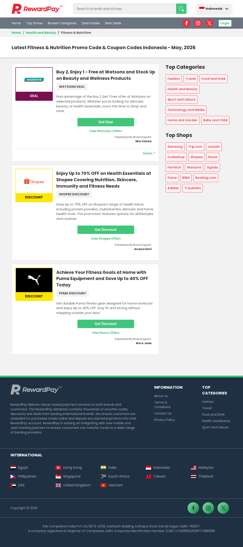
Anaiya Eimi (143, 249)
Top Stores (34, 23)
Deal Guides (91, 23)
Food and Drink (213, 79)
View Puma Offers (105, 333)
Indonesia (210, 8)
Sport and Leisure (181, 99)
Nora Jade (144, 343)
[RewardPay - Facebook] (186, 23)
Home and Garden (182, 120)
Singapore (68, 476)
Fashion (174, 79)
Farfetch (174, 167)
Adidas (173, 188)
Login (225, 23)
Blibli (186, 177)
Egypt (19, 467)
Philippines (23, 476)
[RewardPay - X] (209, 23)
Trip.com (195, 146)
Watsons (194, 167)
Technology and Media (186, 110)
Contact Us (163, 413)
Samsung (175, 146)
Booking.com (205, 177)
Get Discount (106, 229)
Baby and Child (215, 120)
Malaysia (202, 467)
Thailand (202, 476)
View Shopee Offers (106, 239)
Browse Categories (62, 23)
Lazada (214, 146)
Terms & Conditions (162, 404)
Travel (191, 79)
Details (148, 153)
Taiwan (156, 476)
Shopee (196, 157)
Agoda (212, 167)
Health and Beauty (41, 33)
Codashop (176, 157)
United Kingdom (73, 485)
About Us (161, 396)
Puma (172, 177)
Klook (212, 157)
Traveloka (193, 188)
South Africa (115, 476)
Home (16, 23)
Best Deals (113, 23)
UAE (18, 485)
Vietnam (112, 485)
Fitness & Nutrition (76, 33)
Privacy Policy (164, 420)
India (108, 467)
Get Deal (106, 122)
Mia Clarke (143, 141)
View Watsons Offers (105, 131)
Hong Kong (69, 467)
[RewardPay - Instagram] (198, 23)
